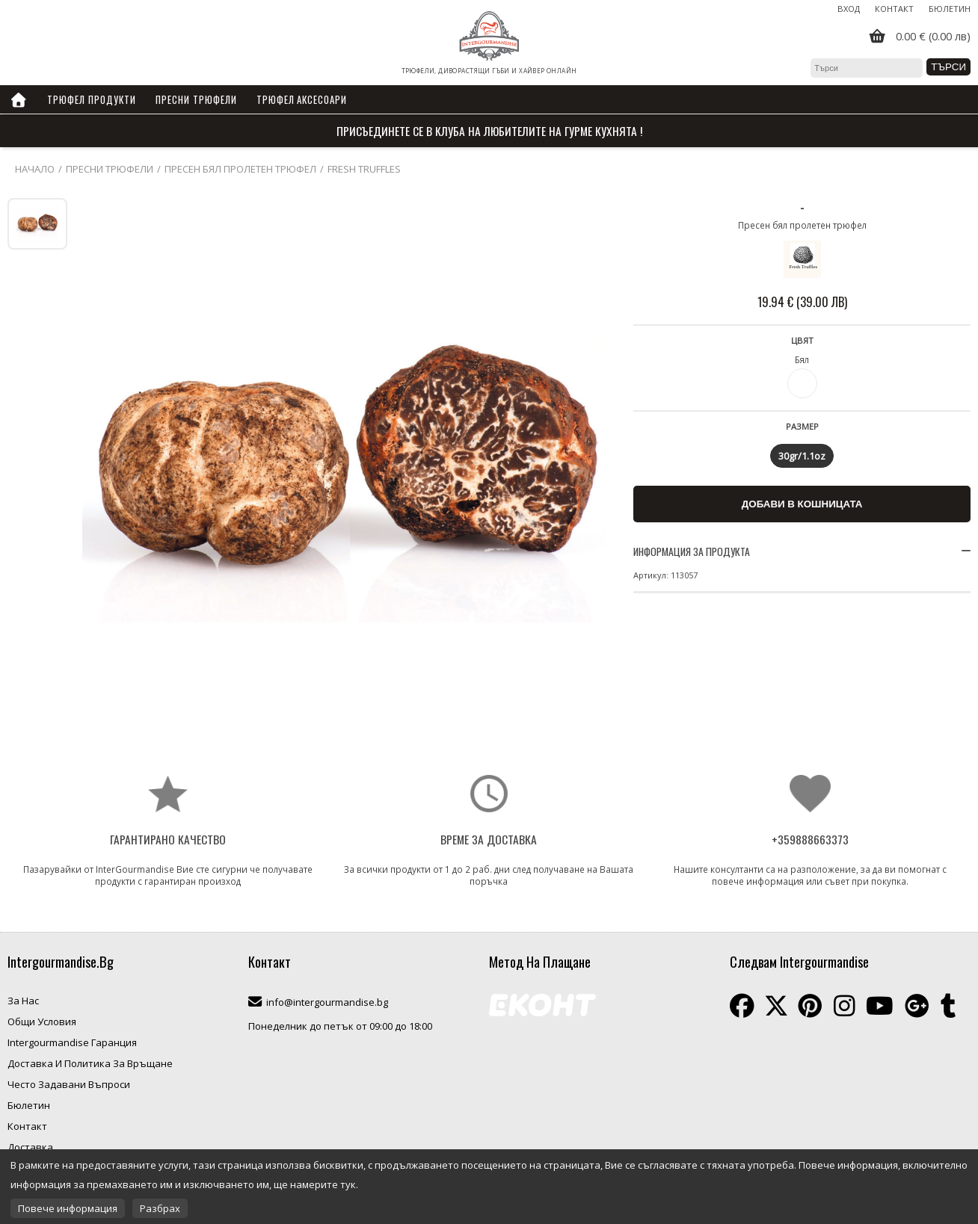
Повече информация (67, 1208)
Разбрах (160, 1208)
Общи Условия (41, 1021)
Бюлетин (950, 8)
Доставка (30, 1147)
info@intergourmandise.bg (327, 1002)
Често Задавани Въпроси (68, 1084)
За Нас (23, 1000)
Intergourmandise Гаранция (72, 1042)
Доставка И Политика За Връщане (90, 1063)
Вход (848, 8)
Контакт (894, 8)
